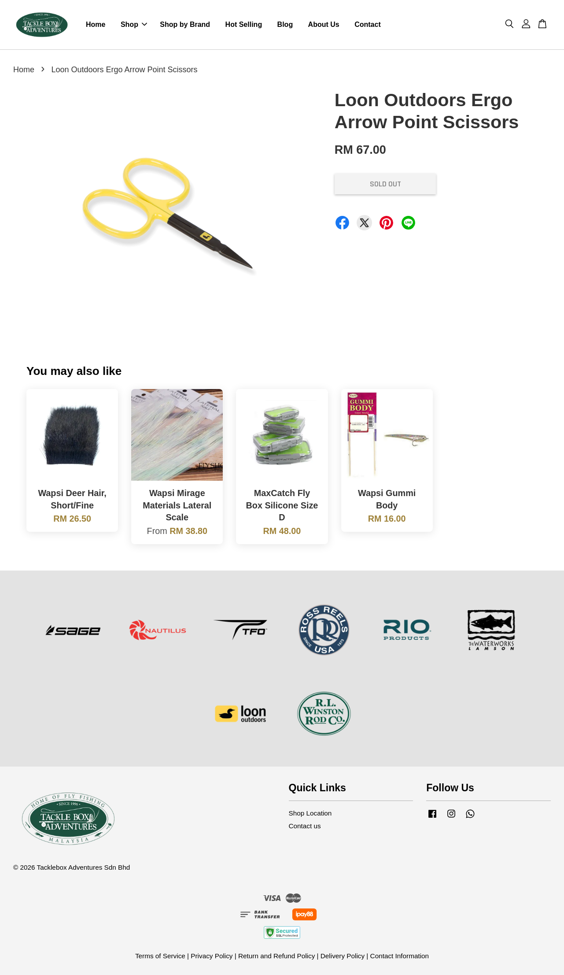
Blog (285, 24)
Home (95, 24)
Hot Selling (243, 24)
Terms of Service (160, 956)
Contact (367, 24)
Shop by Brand (185, 24)
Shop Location (310, 813)
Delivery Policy (343, 956)
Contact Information (399, 956)
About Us (323, 24)
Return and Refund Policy (276, 956)
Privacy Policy (211, 956)
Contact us (305, 826)
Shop (134, 24)
